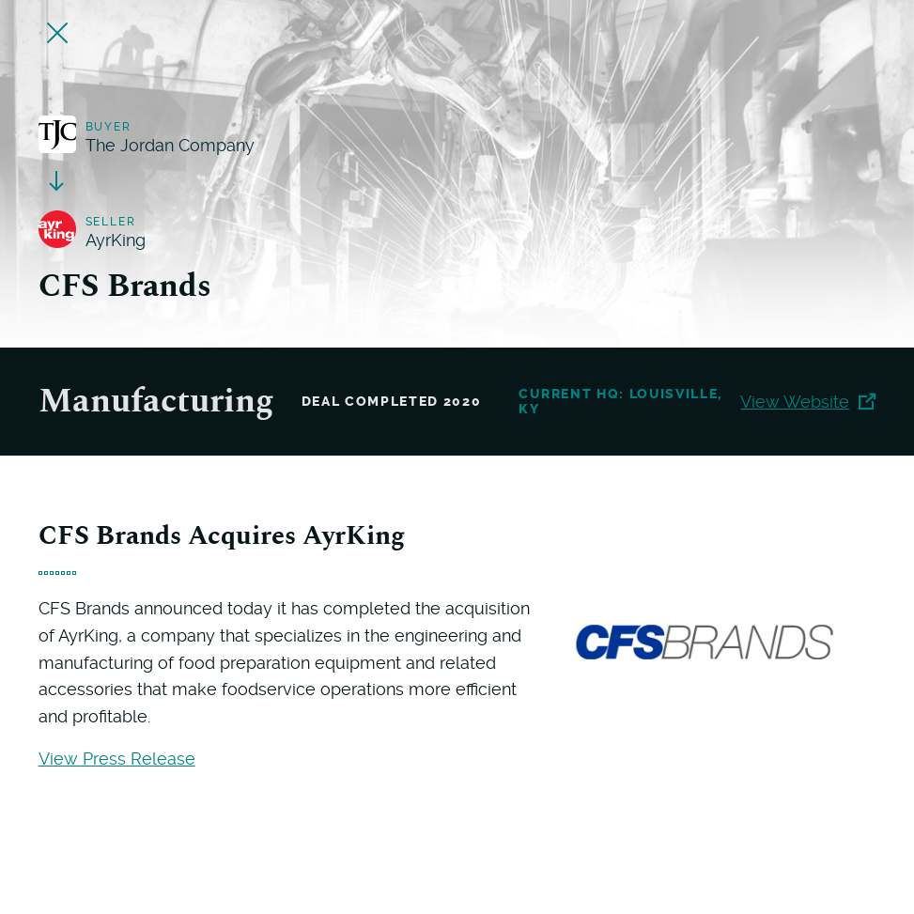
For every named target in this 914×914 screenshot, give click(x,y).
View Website (807, 401)
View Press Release (117, 758)
